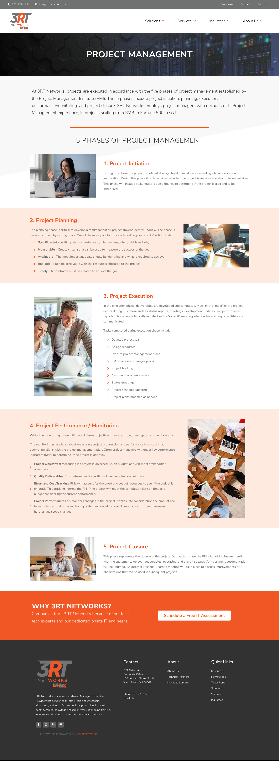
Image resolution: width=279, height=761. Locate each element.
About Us (253, 21)
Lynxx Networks (87, 734)
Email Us (128, 698)
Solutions (154, 21)
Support (262, 4)
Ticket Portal (218, 682)
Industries (219, 21)
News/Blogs (218, 677)
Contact (245, 4)
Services (187, 21)
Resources (227, 4)
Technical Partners (178, 677)
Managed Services (178, 682)
